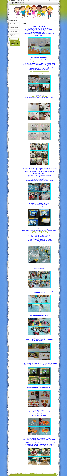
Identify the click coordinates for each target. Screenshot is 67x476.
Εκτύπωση (28, 0)
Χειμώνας (26, 466)
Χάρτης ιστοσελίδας (20, 0)
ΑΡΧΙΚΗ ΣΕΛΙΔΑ (24, 21)
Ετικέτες (22, 466)
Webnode (54, 474)
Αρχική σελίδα (13, 0)
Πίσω (21, 469)
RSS (24, 0)
